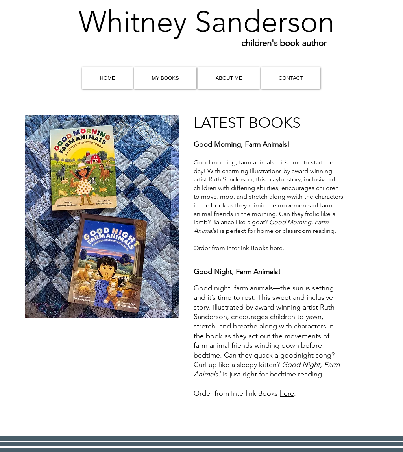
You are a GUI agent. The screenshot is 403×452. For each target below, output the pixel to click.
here (276, 248)
